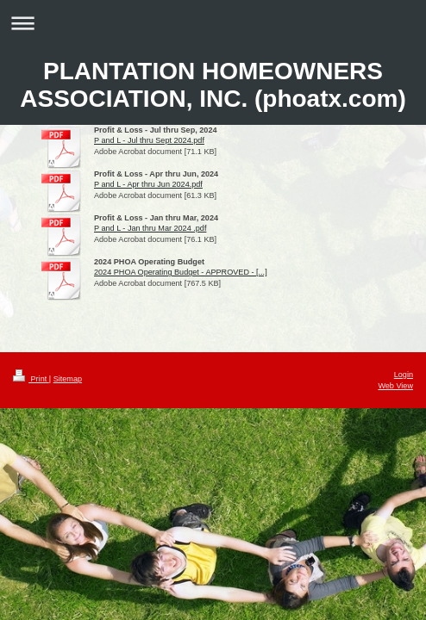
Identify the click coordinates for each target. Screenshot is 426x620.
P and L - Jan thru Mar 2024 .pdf (150, 228)
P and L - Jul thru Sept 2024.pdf (149, 140)
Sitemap (67, 379)
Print (31, 379)
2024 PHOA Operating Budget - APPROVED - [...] (180, 272)
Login (403, 374)
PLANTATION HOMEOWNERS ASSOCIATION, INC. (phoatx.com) (213, 85)
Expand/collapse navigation (213, 22)
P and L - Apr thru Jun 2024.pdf (148, 184)
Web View (395, 385)
